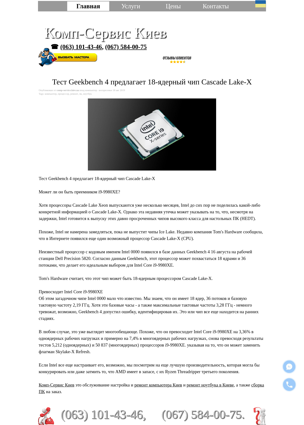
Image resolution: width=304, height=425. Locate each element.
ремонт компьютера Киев (158, 384)
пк (80, 94)
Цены (173, 6)
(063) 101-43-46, (103, 414)
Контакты (216, 6)
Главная (88, 6)
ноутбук (87, 94)
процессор (63, 94)
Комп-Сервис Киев (105, 32)
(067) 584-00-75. (203, 414)
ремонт (74, 94)
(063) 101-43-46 (81, 46)
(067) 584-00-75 (126, 46)
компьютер (51, 94)
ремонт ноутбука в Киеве (210, 384)
